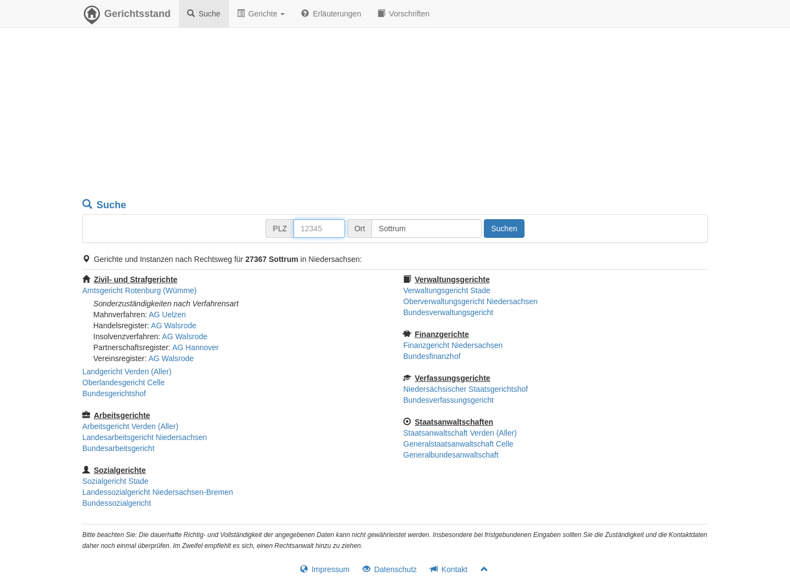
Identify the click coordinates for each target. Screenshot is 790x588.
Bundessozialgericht (116, 503)
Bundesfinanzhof (431, 356)
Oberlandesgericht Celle (123, 382)
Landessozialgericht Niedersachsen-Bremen (157, 492)
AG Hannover (195, 347)
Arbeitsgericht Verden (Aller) (130, 426)
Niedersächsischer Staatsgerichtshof (465, 389)
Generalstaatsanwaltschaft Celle (458, 443)
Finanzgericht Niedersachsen (453, 345)
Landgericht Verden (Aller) (127, 371)
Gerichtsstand (126, 16)
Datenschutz (390, 569)
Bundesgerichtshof (114, 393)
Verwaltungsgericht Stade (446, 290)
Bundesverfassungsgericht (448, 400)
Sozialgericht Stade (115, 481)
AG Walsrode (173, 325)
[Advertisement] (395, 115)
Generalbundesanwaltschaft (451, 454)
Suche (204, 13)
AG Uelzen (167, 314)
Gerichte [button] (261, 13)
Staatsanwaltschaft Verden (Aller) (460, 433)
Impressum (324, 569)
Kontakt (448, 569)
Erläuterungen (331, 13)
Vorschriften (403, 13)
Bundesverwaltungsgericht (448, 312)
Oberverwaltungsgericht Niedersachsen (470, 301)
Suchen (504, 228)
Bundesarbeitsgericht (118, 448)
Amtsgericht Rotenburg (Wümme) (139, 290)
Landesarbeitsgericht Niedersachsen (144, 437)
